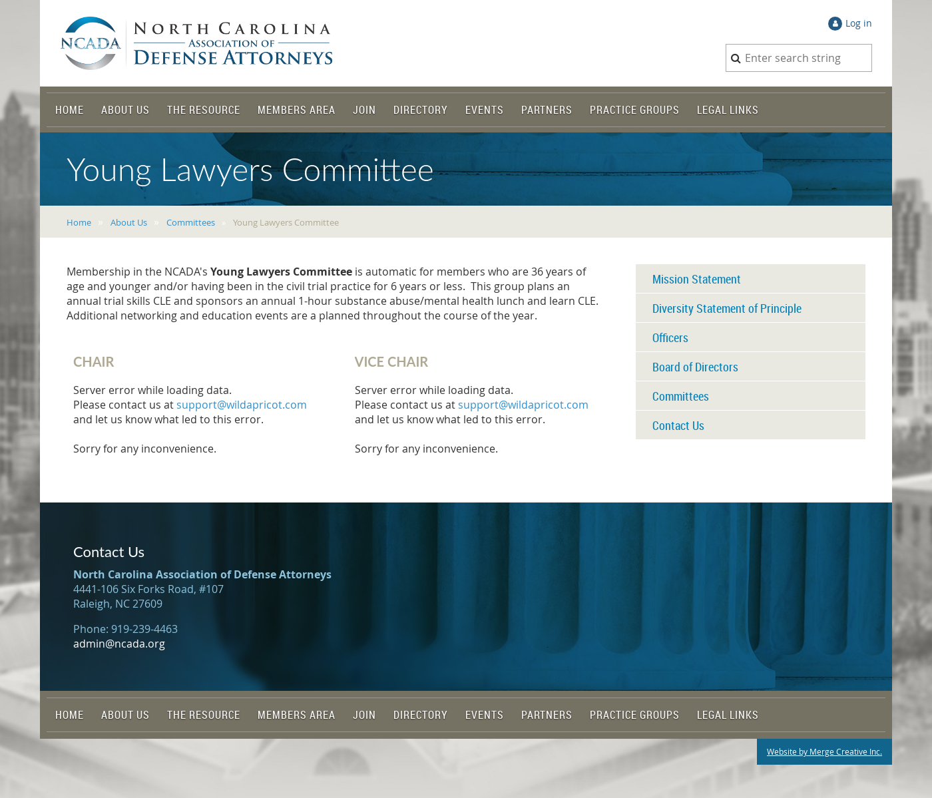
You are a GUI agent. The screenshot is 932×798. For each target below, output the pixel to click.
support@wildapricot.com (241, 404)
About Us (129, 222)
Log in (858, 23)
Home (79, 222)
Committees (190, 222)
